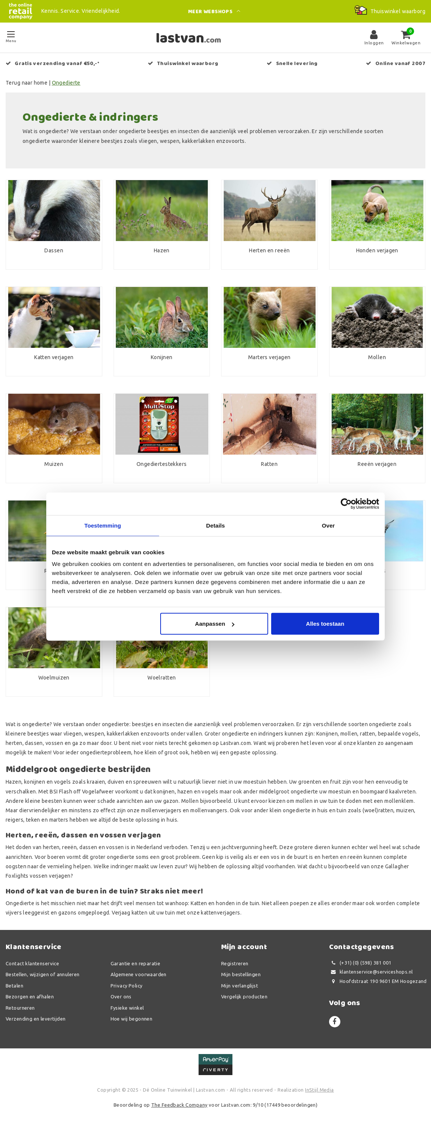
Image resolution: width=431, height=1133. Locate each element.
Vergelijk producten (244, 996)
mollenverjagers (161, 810)
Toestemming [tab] (102, 525)
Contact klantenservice (32, 963)
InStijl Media (319, 1089)
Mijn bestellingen (241, 974)
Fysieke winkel (127, 1007)
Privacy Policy (127, 985)
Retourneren (20, 1007)
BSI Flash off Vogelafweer (82, 792)
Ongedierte (66, 83)
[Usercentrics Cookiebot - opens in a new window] (346, 503)
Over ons (121, 996)
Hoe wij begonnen (132, 1018)
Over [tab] (328, 525)
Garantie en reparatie (136, 963)
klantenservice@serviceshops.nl (371, 972)
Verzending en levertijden (36, 1018)
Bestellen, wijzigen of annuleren (42, 974)
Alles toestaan (325, 623)
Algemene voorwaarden (139, 974)
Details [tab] (215, 525)
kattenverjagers (220, 913)
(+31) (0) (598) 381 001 (360, 963)
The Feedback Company (179, 1104)
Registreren (235, 963)
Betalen (14, 985)
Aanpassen (214, 623)
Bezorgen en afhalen (30, 996)
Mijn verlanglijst (239, 985)
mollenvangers (208, 810)
